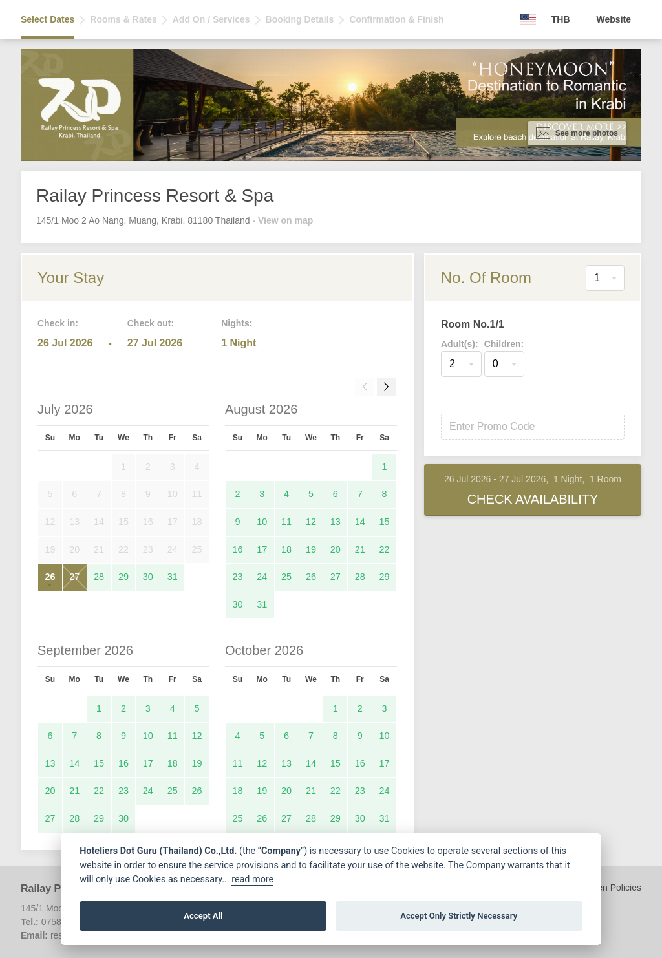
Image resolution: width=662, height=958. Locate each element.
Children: (504, 344)
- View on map (282, 220)
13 (335, 521)
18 (286, 549)
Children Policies (607, 887)
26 (50, 576)
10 (262, 521)
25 (286, 576)
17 (262, 549)
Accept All (203, 916)
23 (237, 576)
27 (74, 576)
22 (384, 549)
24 (262, 576)
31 (172, 576)
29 (123, 576)
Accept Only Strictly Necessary (458, 916)
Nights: (236, 323)
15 (384, 521)
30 (148, 576)
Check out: (150, 323)
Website (614, 19)
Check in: (57, 323)
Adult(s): (459, 344)
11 (286, 521)
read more (252, 879)
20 (335, 549)
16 (237, 549)
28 (99, 576)
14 (360, 521)
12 (311, 521)
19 (311, 549)
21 (360, 549)
